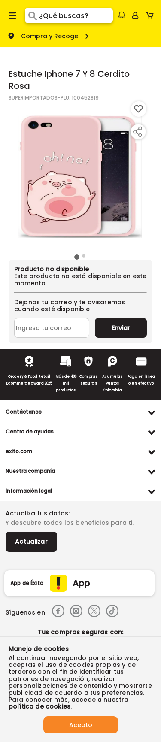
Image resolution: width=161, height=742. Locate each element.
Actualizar (31, 541)
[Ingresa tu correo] (51, 328)
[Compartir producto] (137, 131)
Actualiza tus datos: (38, 513)
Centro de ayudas (30, 431)
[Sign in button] (135, 15)
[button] (121, 15)
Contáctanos (24, 411)
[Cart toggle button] (152, 15)
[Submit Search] (32, 15)
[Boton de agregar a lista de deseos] (138, 109)
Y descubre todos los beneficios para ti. (70, 522)
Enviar (121, 328)
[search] (75, 15)
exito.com (19, 451)
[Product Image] (79, 176)
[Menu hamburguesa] (12, 15)
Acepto (80, 725)
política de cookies (39, 706)
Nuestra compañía (30, 471)
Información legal (29, 490)
